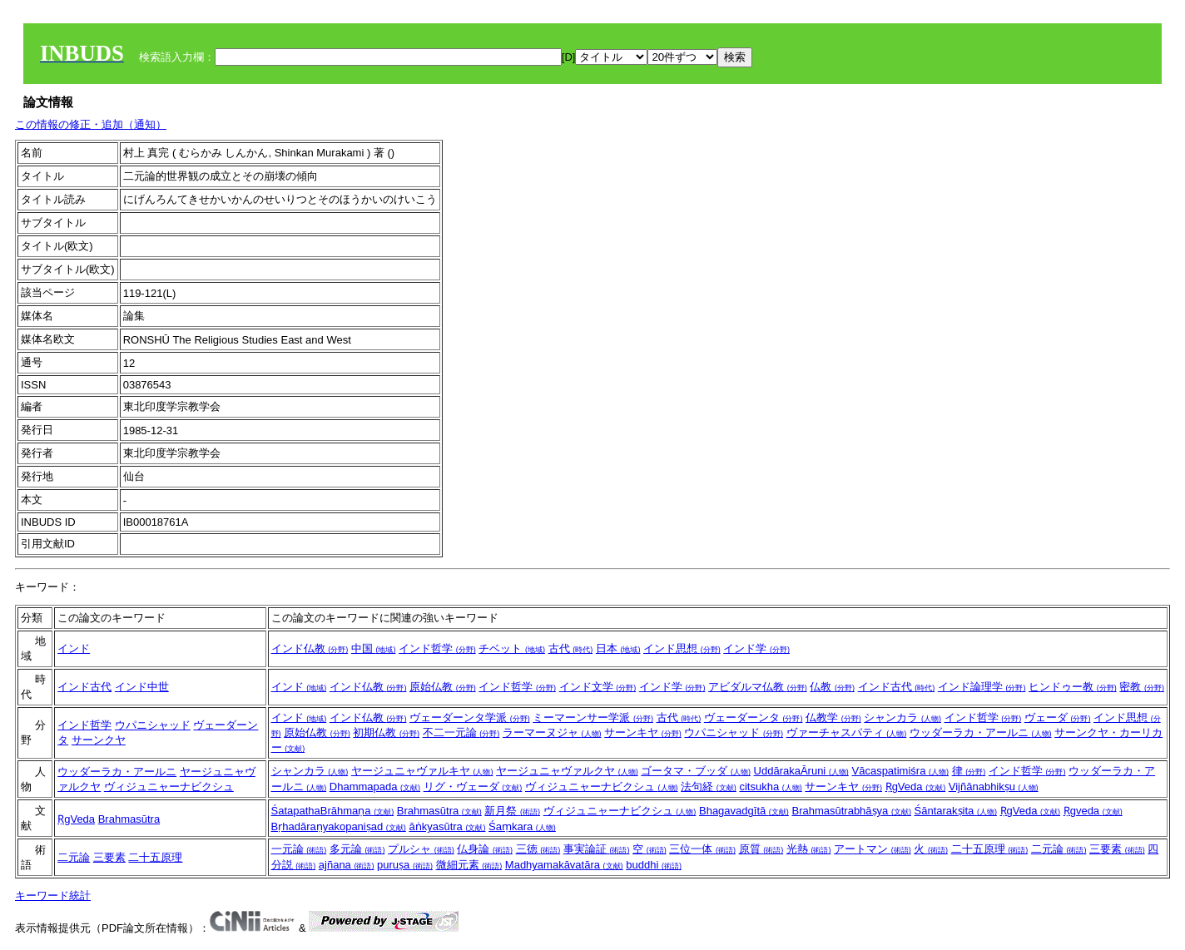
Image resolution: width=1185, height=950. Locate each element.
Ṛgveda (1093, 810)
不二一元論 (461, 732)
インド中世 (142, 686)
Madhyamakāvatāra (564, 864)
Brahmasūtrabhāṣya (850, 810)
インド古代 (84, 686)
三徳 (538, 849)
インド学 (756, 648)
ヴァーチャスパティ (846, 732)
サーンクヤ (99, 740)
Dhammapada (375, 786)
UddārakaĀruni (801, 770)
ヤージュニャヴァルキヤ (422, 770)
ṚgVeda (915, 786)
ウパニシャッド (153, 725)
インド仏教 (310, 648)
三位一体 (702, 849)
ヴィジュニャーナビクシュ (169, 786)
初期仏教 (386, 732)
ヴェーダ (1057, 717)
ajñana (346, 864)
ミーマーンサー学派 (593, 717)
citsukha (770, 786)
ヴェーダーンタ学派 (469, 717)
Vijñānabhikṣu (994, 786)
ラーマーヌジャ (552, 732)
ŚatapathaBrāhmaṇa (332, 810)
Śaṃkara (522, 826)
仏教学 (833, 717)
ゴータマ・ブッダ (696, 770)
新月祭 (512, 810)
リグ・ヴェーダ (473, 786)
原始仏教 (442, 686)
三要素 (109, 857)
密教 (1141, 686)
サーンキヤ (643, 732)
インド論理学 (982, 686)
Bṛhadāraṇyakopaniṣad (338, 826)
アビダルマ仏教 (757, 686)
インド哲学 (437, 648)
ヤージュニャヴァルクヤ (567, 770)
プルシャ (421, 849)
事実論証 (596, 849)
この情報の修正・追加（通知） (90, 124)
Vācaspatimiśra (900, 770)
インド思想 (682, 648)
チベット (511, 648)
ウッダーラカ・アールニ (981, 732)
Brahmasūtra (129, 819)
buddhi (654, 864)
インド (73, 648)
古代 (570, 648)
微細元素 (469, 864)
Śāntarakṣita (956, 810)
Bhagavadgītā (744, 810)
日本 (618, 648)
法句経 (708, 786)
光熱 (808, 849)
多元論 (357, 849)
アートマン (872, 849)
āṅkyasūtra (447, 826)
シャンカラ (902, 717)
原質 (761, 849)
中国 (373, 648)
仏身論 (485, 849)
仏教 (832, 686)
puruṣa (405, 864)
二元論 (73, 857)
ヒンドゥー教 (1073, 686)
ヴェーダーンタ (753, 717)
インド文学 (598, 686)
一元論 (299, 849)
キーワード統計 (53, 895)
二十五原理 (155, 857)
